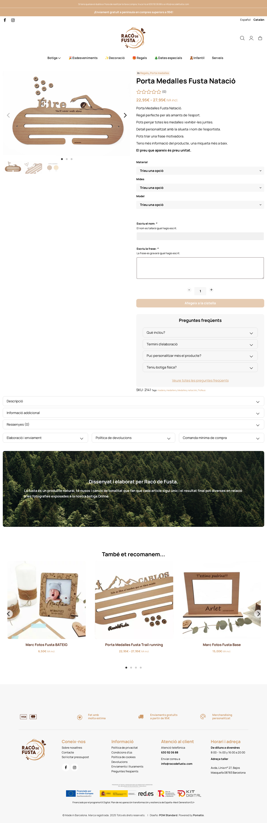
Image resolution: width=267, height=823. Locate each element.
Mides (140, 179)
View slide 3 (71, 159)
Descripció (133, 401)
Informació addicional (133, 413)
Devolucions (119, 762)
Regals (144, 73)
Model (140, 196)
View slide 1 (62, 159)
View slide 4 (141, 668)
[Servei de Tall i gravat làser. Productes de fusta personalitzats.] (133, 38)
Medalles (182, 390)
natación (192, 390)
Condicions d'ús (121, 752)
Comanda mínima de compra (221, 438)
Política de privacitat (124, 748)
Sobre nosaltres (72, 748)
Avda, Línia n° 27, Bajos (225, 768)
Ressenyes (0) (133, 425)
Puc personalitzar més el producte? (200, 356)
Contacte (68, 752)
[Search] (242, 38)
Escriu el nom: (147, 223)
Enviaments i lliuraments (127, 766)
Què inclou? (200, 333)
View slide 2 (67, 159)
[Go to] (5, 20)
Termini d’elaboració (200, 344)
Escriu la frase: (147, 249)
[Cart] (260, 38)
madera (161, 390)
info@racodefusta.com (177, 4)
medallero (171, 390)
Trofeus (201, 390)
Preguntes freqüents (124, 771)
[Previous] (9, 614)
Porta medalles (159, 73)
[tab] (200, 332)
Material (142, 162)
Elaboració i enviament (45, 438)
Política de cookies (123, 757)
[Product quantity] (200, 291)
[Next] (125, 115)
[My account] (251, 38)
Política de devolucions (133, 438)
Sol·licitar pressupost (75, 757)
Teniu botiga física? (200, 367)
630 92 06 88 (155, 4)
